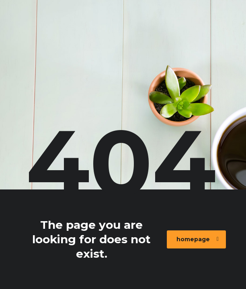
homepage (197, 239)
